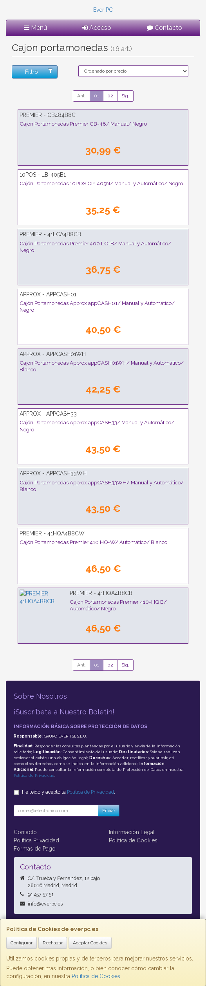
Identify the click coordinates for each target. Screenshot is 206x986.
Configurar (22, 943)
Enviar (108, 810)
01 (96, 96)
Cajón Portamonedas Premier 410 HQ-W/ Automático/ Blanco (93, 542)
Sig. (125, 96)
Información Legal (132, 832)
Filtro (38, 71)
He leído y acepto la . (68, 792)
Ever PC (103, 10)
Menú (35, 27)
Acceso (96, 27)
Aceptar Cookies (90, 943)
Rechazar (53, 943)
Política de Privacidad (34, 775)
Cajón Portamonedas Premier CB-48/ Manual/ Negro (83, 124)
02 (110, 96)
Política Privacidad (36, 840)
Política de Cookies (96, 976)
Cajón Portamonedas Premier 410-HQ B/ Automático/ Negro (92, 602)
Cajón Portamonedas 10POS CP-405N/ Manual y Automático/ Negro (101, 183)
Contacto (164, 27)
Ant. (81, 96)
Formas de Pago (35, 848)
